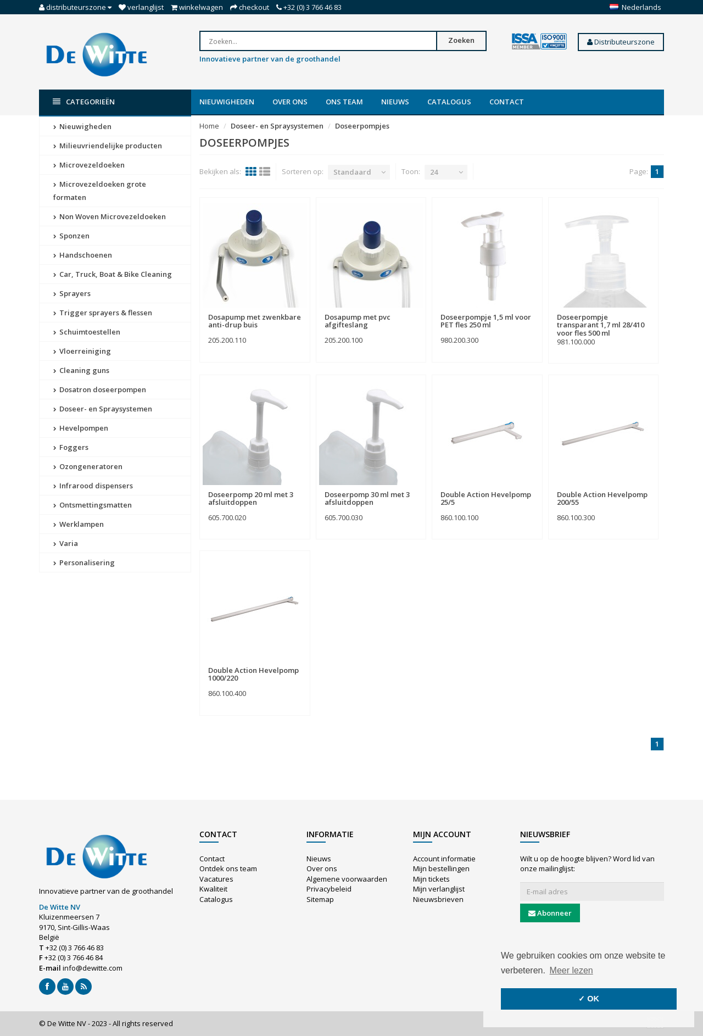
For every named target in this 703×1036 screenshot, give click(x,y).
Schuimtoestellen (86, 332)
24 (434, 172)
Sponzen (71, 236)
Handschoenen (82, 255)
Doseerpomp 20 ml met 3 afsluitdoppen (250, 498)
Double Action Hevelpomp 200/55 (602, 498)
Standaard (352, 172)
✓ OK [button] (588, 998)
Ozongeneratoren (87, 466)
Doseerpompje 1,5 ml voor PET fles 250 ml (485, 321)
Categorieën (84, 102)
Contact (506, 102)
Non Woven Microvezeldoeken (109, 216)
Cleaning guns (81, 370)
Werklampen (78, 524)
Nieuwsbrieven (438, 899)
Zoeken (461, 40)
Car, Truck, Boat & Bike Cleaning (112, 274)
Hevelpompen (80, 428)
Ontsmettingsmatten (92, 505)
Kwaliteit (213, 889)
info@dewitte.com (92, 968)
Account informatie (444, 859)
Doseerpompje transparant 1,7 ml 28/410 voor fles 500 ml (600, 325)
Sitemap (320, 899)
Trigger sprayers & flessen (102, 313)
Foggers (70, 447)
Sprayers (72, 293)
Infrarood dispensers (93, 486)
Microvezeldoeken (89, 165)
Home (209, 126)
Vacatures (216, 879)
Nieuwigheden (226, 102)
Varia (65, 543)
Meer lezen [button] (571, 970)
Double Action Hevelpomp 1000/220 (253, 674)
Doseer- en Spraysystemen (102, 409)
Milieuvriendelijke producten (107, 146)
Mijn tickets (431, 879)
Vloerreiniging (82, 351)
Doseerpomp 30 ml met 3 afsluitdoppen (367, 498)
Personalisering (84, 562)
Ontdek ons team (228, 868)
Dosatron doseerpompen (99, 389)
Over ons (290, 102)
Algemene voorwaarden (346, 879)
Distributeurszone (621, 42)
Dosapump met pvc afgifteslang (357, 321)
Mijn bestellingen (441, 868)
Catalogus (449, 102)
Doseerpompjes (362, 126)
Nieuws (395, 102)
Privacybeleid (329, 889)
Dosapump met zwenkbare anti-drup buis (254, 321)
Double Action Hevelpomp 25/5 (485, 498)
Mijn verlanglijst (439, 889)
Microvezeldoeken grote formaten (99, 190)
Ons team (344, 102)
